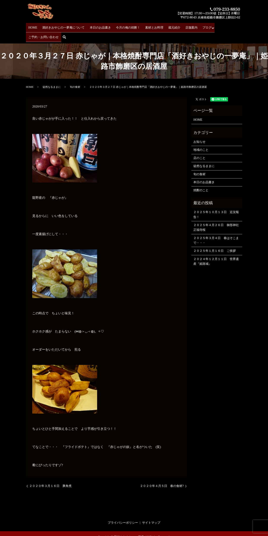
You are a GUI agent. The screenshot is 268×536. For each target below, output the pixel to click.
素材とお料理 (147, 26)
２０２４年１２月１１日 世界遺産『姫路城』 (216, 249)
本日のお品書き (96, 26)
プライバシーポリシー (123, 510)
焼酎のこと (201, 178)
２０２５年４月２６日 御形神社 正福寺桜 (216, 215)
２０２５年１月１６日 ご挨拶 (214, 238)
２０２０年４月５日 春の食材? (162, 473)
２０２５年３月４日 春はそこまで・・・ (216, 228)
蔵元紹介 (165, 26)
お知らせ (199, 129)
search (240, 26)
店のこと (199, 145)
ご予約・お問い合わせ (218, 26)
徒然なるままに (52, 74)
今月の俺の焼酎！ (122, 26)
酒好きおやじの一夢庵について (62, 26)
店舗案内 (180, 26)
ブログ (193, 26)
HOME (33, 26)
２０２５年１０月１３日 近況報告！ (216, 202)
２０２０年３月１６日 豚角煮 (50, 473)
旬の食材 (75, 74)
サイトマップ (151, 510)
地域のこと (201, 137)
